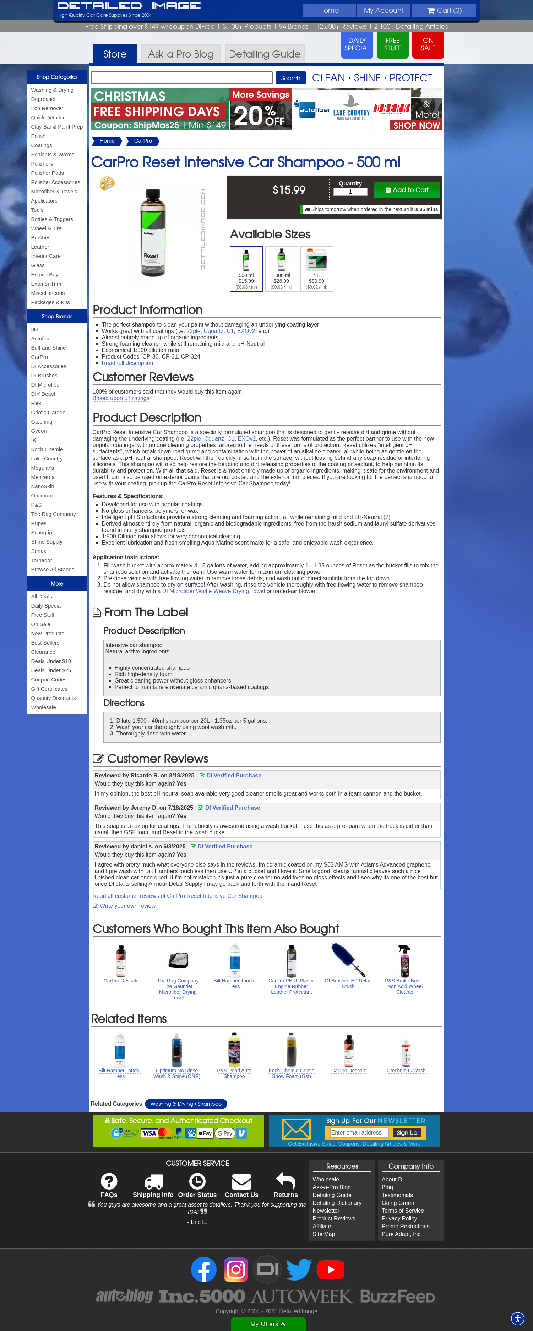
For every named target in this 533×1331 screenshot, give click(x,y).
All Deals (41, 596)
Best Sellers (45, 643)
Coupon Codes (49, 680)
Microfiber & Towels (54, 191)
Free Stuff (43, 615)
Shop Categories (57, 76)
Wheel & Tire (46, 228)
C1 (230, 331)
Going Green (398, 1203)
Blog (387, 1187)
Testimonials (397, 1195)
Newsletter (326, 1211)
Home (329, 10)
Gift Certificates (49, 689)
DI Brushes (44, 375)
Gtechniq (42, 422)
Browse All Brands (53, 569)
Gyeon (39, 431)
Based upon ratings (121, 398)
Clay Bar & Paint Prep (57, 127)
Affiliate (322, 1226)
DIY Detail (43, 394)
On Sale (40, 624)
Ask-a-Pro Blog (332, 1187)
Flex (36, 403)
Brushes (41, 238)
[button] (518, 1318)
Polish (38, 136)
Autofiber (42, 338)
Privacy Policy (399, 1219)
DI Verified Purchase (230, 775)
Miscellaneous (48, 293)
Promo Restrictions (406, 1226)
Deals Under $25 (51, 670)
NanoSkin (42, 486)
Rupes (39, 523)
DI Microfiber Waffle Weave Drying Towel (213, 591)
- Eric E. (197, 1222)
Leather (40, 247)
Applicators (44, 201)
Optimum (42, 495)
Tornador (41, 560)
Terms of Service (403, 1211)
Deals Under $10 (51, 661)
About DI (393, 1179)
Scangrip (41, 532)
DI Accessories (48, 366)
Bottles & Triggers (52, 219)
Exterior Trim (46, 284)
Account (384, 10)
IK (33, 440)
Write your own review (124, 906)
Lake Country (47, 459)
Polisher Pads (47, 173)
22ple (193, 331)
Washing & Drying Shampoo (186, 1103)
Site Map (324, 1234)
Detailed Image (129, 6)
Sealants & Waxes (53, 154)
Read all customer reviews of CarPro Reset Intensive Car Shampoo (177, 896)
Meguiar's (42, 468)
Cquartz (213, 331)
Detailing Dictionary (337, 1203)
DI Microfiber (46, 385)
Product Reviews (334, 1219)
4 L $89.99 (316, 269)
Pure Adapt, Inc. (402, 1234)
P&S (36, 505)
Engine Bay (45, 274)
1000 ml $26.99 (281, 269)
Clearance (43, 652)
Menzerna (43, 477)
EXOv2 (246, 331)
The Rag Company (53, 514)
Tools (37, 210)
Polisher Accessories (55, 182)
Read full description (127, 363)
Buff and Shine (48, 348)
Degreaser (43, 99)
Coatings (41, 145)
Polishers (42, 164)
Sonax (39, 551)
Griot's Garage (48, 412)
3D (34, 329)
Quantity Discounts (53, 698)
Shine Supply (46, 542)
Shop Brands (57, 316)
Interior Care (46, 256)
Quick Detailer (48, 117)
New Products (47, 633)
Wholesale (43, 707)
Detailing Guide (332, 1195)
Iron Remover (47, 108)
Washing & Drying (52, 90)
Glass (38, 265)
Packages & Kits (50, 302)
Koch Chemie (47, 449)
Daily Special (46, 606)
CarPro (39, 357)
